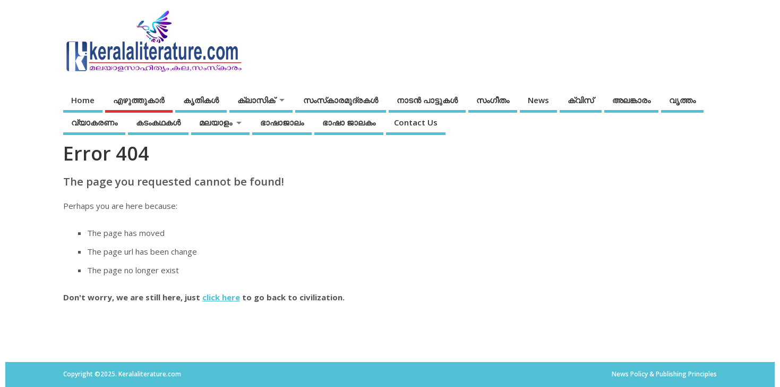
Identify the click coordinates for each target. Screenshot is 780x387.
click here (221, 297)
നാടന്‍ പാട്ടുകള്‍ (427, 100)
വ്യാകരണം (94, 122)
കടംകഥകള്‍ (158, 122)
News (538, 100)
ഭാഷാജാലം (282, 122)
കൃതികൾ (201, 100)
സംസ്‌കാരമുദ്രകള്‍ (340, 100)
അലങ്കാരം (631, 100)
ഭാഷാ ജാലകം (348, 122)
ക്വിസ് (581, 100)
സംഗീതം (492, 100)
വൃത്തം (682, 100)
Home (83, 100)
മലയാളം (215, 122)
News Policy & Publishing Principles (664, 373)
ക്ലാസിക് (256, 100)
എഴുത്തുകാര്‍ (139, 100)
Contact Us (416, 122)
